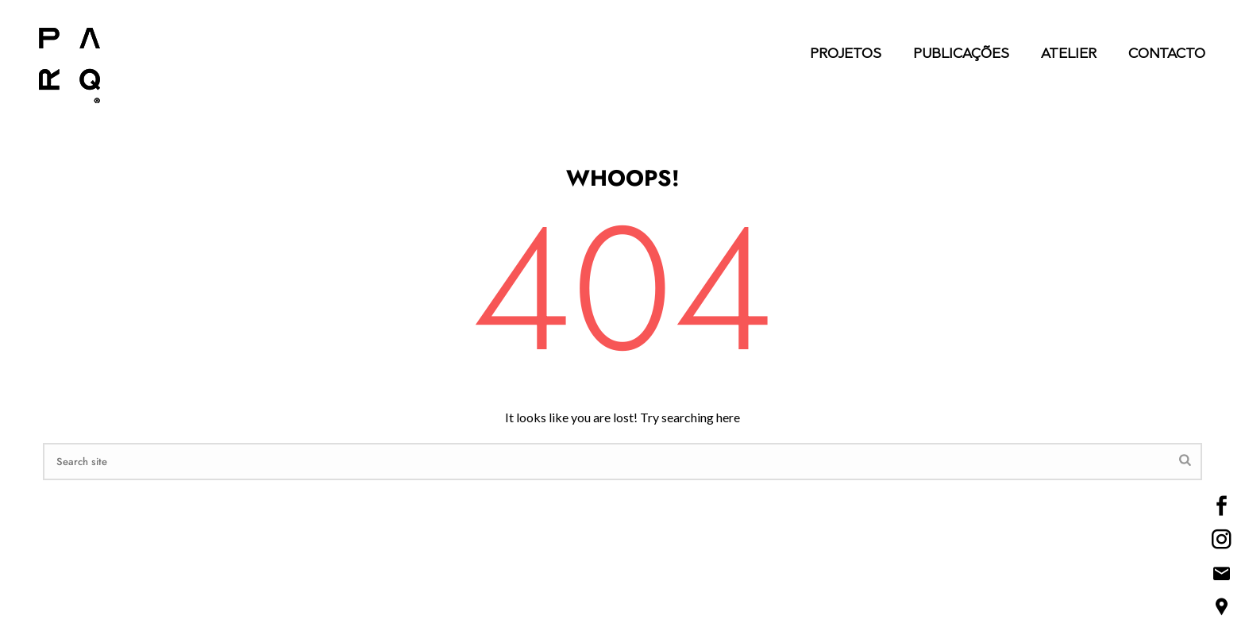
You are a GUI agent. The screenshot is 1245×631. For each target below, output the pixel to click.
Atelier (1069, 55)
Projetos (845, 55)
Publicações (961, 55)
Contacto (1166, 55)
